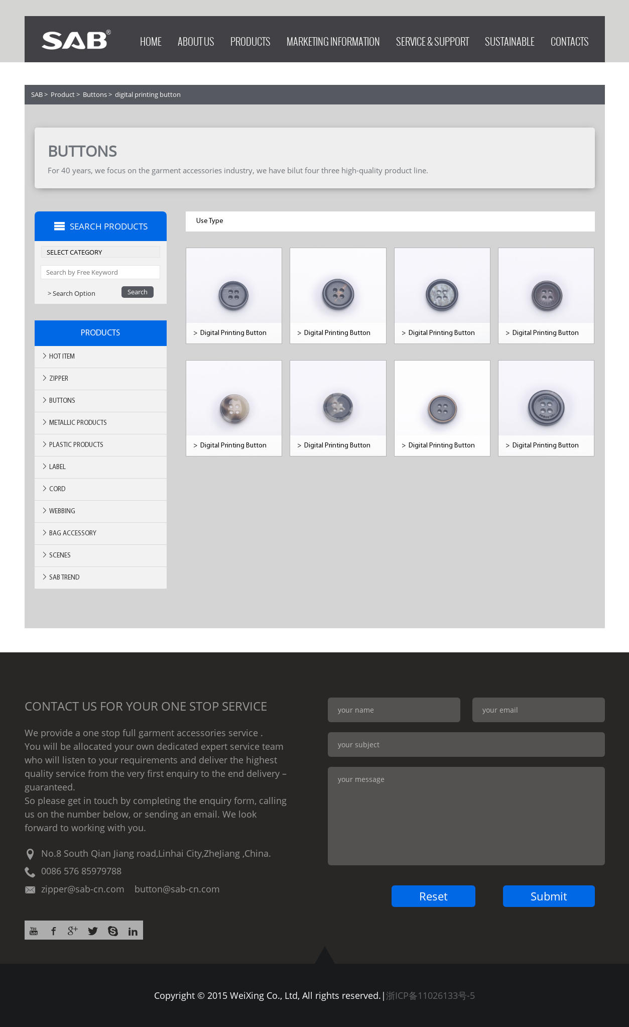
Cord (53, 489)
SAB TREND (60, 577)
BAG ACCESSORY (68, 533)
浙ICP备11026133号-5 (430, 995)
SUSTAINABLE (510, 39)
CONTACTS (570, 39)
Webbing (58, 511)
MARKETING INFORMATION (333, 39)
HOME (151, 39)
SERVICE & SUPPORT (432, 39)
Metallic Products (74, 422)
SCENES (56, 555)
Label (53, 467)
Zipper (54, 378)
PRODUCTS (250, 39)
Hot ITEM (58, 356)
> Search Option (71, 293)
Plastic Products (72, 444)
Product (63, 94)
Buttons (95, 94)
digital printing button (148, 94)
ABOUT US (196, 39)
